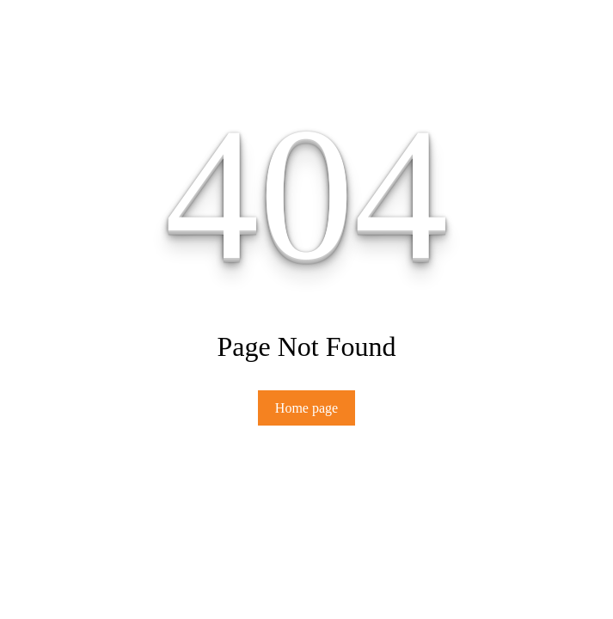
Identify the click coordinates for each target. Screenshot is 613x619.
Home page (306, 408)
